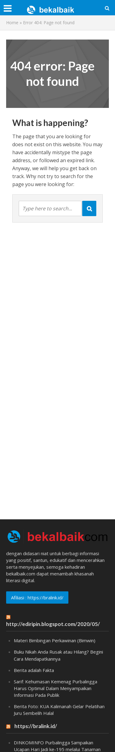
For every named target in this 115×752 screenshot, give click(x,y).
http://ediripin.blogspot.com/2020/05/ (53, 624)
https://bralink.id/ (35, 726)
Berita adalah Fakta (34, 670)
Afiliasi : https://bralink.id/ (37, 597)
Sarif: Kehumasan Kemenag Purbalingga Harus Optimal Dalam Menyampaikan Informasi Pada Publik (55, 688)
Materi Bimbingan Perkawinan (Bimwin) (54, 640)
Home (12, 22)
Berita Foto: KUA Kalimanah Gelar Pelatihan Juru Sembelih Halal (59, 709)
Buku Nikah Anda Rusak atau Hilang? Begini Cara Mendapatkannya (58, 655)
